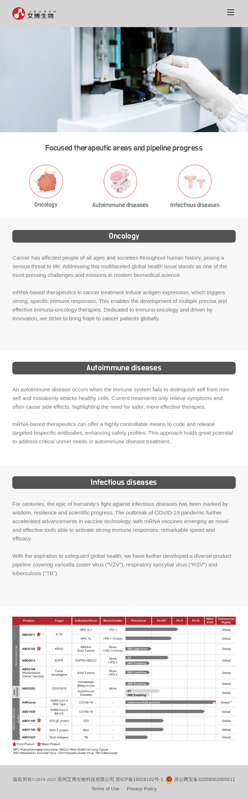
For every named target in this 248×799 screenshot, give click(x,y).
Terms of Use (105, 788)
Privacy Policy (142, 788)
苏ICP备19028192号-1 (139, 779)
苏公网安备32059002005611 (204, 779)
